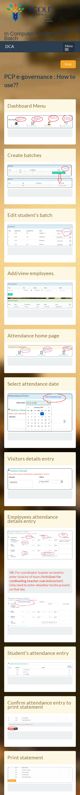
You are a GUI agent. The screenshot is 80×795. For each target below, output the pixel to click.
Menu (69, 47)
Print (68, 64)
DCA (9, 46)
